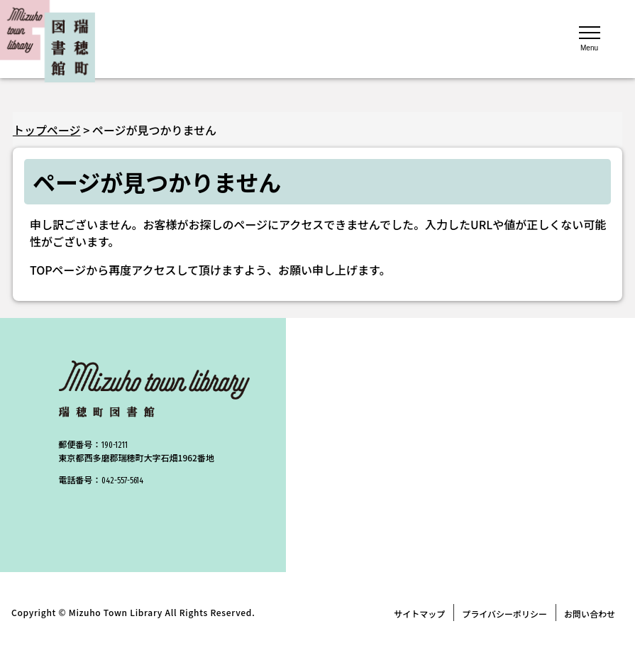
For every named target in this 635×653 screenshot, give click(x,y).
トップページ (47, 129)
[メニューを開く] (589, 37)
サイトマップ (419, 614)
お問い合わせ (589, 614)
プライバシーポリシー (504, 614)
